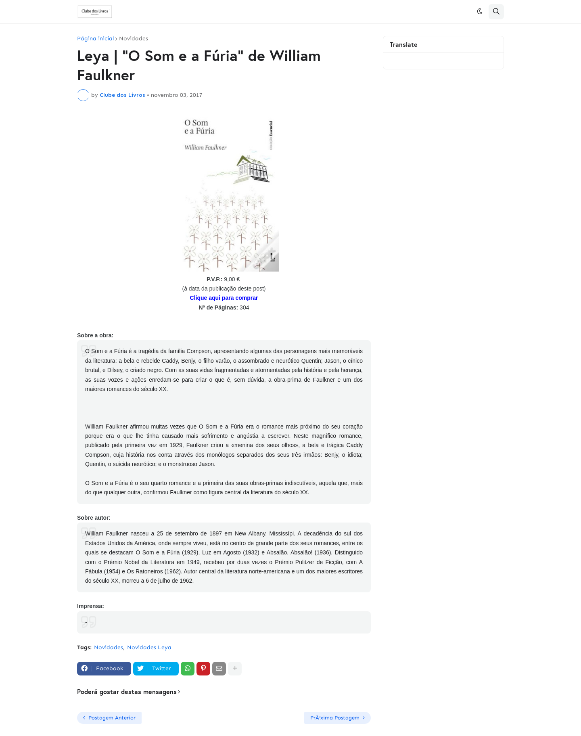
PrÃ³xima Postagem (334, 718)
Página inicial (95, 39)
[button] (480, 11)
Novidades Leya (149, 647)
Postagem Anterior (112, 718)
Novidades (133, 39)
